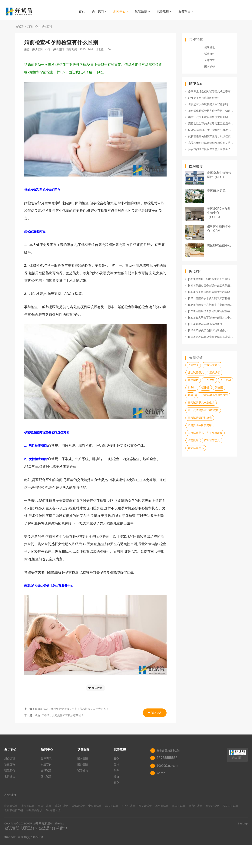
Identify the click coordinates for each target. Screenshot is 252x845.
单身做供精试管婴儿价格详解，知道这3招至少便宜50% (211, 110)
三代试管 (214, 372)
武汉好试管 (111, 805)
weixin (161, 773)
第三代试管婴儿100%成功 (203, 410)
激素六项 (193, 364)
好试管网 (37, 49)
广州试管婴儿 (212, 440)
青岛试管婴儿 (196, 447)
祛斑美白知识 (34, 810)
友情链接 (9, 776)
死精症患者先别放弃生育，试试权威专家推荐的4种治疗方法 (211, 136)
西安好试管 (145, 805)
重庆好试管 (61, 805)
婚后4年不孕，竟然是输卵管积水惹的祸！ (59, 715)
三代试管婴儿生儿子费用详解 (205, 432)
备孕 (190, 395)
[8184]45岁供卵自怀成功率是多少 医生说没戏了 (211, 330)
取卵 (116, 770)
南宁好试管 (212, 805)
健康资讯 (209, 47)
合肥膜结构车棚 (13, 810)
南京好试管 (195, 805)
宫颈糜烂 (193, 379)
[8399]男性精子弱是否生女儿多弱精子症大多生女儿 (211, 279)
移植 (116, 776)
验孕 (116, 782)
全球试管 (209, 60)
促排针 (205, 387)
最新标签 (196, 358)
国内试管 (209, 66)
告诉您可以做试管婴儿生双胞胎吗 (208, 104)
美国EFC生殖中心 (219, 245)
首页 (82, 11)
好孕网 (37, 823)
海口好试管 (178, 805)
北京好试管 (11, 805)
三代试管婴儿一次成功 (201, 402)
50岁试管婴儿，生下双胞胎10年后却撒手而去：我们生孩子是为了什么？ (211, 129)
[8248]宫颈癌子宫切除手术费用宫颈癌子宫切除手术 (211, 304)
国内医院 (82, 758)
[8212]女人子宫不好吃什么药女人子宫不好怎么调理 (211, 317)
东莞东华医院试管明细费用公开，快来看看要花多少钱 (211, 142)
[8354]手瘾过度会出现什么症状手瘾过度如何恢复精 (211, 285)
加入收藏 (95, 687)
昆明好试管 (161, 805)
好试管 (20, 26)
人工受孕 (225, 379)
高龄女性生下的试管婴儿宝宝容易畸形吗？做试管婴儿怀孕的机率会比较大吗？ (211, 123)
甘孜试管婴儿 (212, 364)
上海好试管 (27, 805)
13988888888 (167, 757)
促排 (116, 764)
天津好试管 (44, 805)
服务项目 (185, 11)
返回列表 (155, 712)
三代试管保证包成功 (200, 417)
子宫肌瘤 (193, 440)
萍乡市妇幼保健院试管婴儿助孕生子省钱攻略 (211, 149)
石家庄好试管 (230, 805)
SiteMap (59, 823)
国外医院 (82, 764)
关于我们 (99, 11)
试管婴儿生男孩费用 (200, 425)
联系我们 (9, 770)
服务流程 (9, 758)
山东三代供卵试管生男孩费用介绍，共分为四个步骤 (211, 117)
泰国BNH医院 (216, 190)
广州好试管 (128, 805)
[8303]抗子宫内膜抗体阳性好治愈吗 (209, 291)
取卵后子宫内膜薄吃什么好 (204, 97)
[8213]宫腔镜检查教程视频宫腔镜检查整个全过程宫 (211, 311)
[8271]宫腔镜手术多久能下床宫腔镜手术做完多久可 (211, 298)
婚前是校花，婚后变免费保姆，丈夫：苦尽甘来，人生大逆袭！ (72, 708)
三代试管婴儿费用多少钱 (213, 395)
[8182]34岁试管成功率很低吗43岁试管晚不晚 (211, 336)
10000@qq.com (167, 765)
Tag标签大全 (53, 810)
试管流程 (164, 11)
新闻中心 (120, 11)
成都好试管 (78, 805)
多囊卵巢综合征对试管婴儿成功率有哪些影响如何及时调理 (211, 91)
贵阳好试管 (94, 805)
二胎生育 (209, 379)
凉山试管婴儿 (196, 372)
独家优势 (9, 764)
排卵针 (192, 387)
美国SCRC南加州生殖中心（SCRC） (219, 213)
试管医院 (142, 11)
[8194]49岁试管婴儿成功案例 (205, 323)
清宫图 (219, 387)
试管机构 (82, 770)
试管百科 (47, 26)
